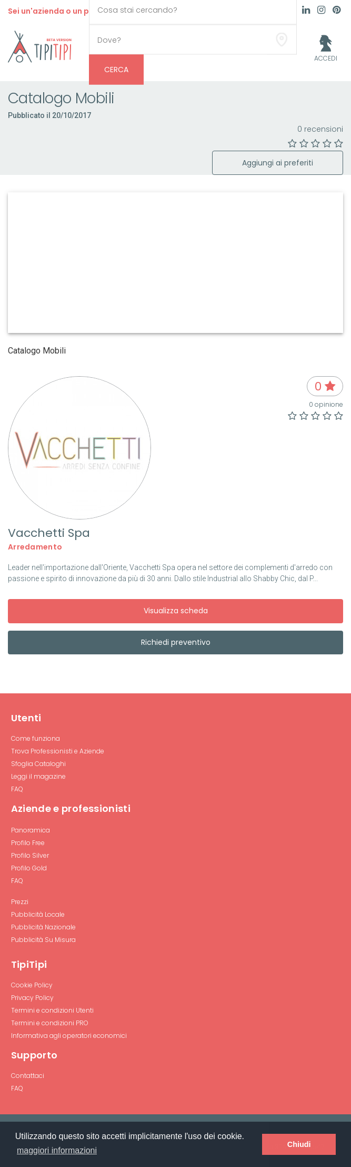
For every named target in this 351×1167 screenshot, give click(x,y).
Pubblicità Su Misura (43, 939)
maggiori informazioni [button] (57, 1150)
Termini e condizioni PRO (49, 1022)
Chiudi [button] (299, 1144)
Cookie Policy (32, 984)
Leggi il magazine (38, 776)
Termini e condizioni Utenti (52, 1010)
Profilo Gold (29, 868)
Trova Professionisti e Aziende (57, 751)
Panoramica (30, 830)
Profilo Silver (30, 855)
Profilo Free (28, 842)
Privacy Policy (32, 997)
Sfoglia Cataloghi (38, 763)
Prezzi (19, 901)
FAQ (17, 788)
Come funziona (35, 738)
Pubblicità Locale (38, 914)
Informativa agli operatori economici (69, 1035)
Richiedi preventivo (175, 642)
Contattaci (27, 1075)
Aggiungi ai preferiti (277, 163)
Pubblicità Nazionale (43, 927)
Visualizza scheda (176, 610)
